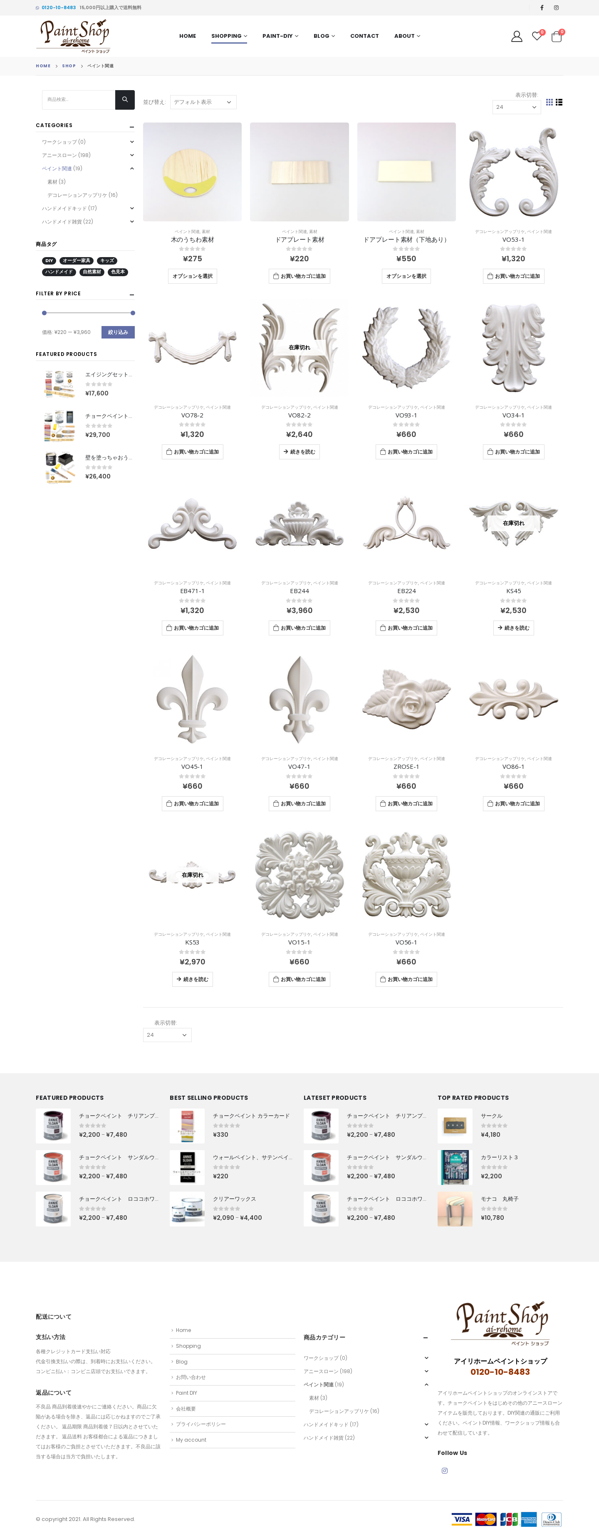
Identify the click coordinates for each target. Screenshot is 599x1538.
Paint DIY (186, 1392)
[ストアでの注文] (203, 102)
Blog (321, 36)
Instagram (444, 1470)
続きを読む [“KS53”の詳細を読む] (195, 979)
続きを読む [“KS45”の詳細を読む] (517, 627)
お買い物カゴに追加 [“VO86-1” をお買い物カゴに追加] (517, 803)
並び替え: (154, 102)
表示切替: (526, 95)
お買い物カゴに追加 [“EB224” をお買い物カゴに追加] (410, 627)
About (404, 36)
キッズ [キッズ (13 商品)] (107, 261)
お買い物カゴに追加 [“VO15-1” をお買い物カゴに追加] (303, 979)
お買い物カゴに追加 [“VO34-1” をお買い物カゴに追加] (517, 451)
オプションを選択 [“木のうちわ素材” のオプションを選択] (193, 276)
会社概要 (186, 1408)
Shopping (226, 36)
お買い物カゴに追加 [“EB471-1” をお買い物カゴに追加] (196, 627)
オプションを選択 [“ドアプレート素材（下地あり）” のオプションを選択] (406, 276)
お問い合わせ (191, 1377)
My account (191, 1439)
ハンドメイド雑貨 (62, 221)
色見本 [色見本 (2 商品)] (118, 272)
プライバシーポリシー (201, 1424)
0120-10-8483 (56, 7)
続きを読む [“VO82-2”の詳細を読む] (302, 451)
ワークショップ (59, 141)
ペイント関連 (187, 231)
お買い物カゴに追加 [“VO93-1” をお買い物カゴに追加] (410, 451)
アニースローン (59, 155)
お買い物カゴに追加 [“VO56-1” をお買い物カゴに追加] (410, 979)
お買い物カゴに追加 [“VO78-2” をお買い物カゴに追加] (196, 451)
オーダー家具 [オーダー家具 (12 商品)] (76, 261)
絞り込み (118, 332)
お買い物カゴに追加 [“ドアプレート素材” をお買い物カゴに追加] (303, 276)
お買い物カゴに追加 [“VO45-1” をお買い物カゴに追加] (196, 803)
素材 (206, 231)
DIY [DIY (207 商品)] (49, 261)
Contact (364, 36)
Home (187, 36)
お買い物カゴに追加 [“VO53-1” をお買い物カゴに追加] (517, 276)
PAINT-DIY (277, 36)
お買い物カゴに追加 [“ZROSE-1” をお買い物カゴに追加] (410, 803)
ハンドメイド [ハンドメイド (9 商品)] (59, 272)
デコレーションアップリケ (500, 231)
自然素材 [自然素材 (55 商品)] (92, 272)
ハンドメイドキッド (64, 208)
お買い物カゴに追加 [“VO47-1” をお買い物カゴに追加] (303, 803)
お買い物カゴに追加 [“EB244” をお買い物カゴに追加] (303, 627)
